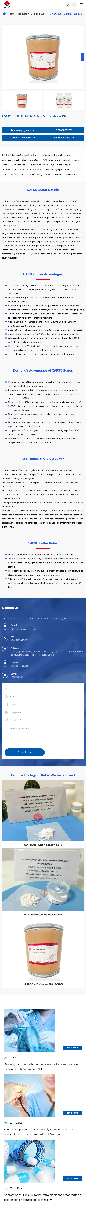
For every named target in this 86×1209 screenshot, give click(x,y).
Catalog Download (22, 137)
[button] (82, 57)
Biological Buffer (38, 14)
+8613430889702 (63, 130)
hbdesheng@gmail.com (22, 130)
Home (11, 14)
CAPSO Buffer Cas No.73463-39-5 (66, 14)
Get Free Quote (63, 137)
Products (22, 14)
